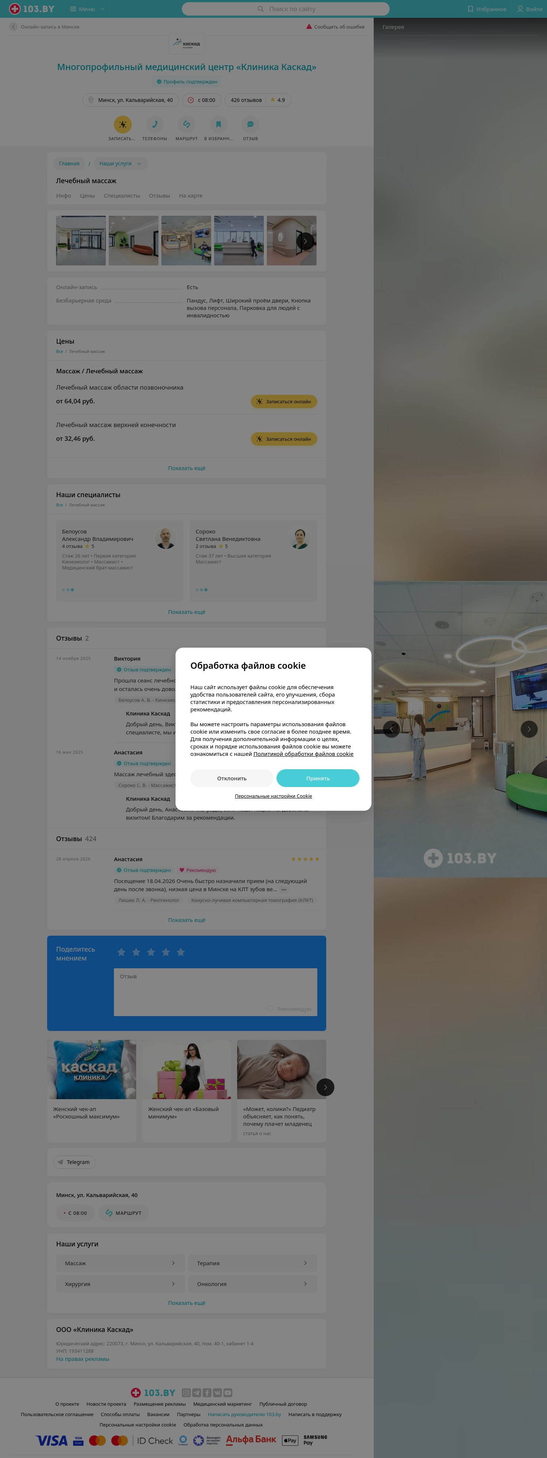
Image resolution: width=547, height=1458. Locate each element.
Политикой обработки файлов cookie (303, 753)
